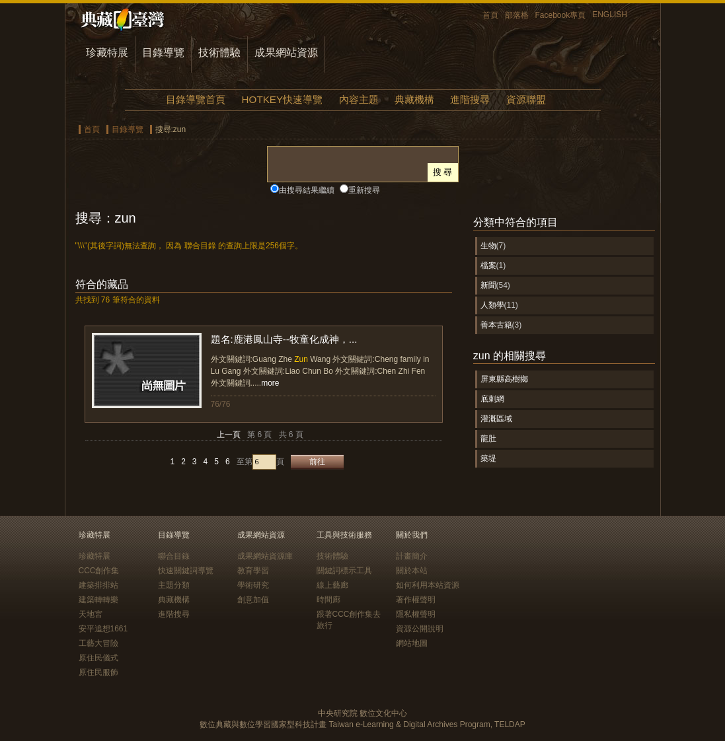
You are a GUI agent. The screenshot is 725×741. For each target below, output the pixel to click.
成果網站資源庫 (265, 556)
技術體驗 (219, 52)
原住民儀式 (98, 657)
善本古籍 (496, 325)
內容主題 (359, 99)
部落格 (517, 15)
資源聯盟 (526, 99)
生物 (488, 245)
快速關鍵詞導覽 (185, 570)
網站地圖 (412, 643)
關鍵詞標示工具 (344, 570)
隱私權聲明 (416, 614)
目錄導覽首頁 (195, 99)
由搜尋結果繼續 (306, 190)
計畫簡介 (412, 556)
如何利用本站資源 (427, 585)
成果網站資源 (286, 52)
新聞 (488, 285)
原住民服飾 (98, 672)
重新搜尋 (364, 190)
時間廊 (328, 599)
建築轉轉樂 (98, 599)
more (270, 383)
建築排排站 (98, 585)
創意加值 (253, 599)
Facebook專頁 (560, 15)
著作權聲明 (416, 599)
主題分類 (174, 585)
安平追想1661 (103, 628)
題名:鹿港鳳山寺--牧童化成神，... (284, 339)
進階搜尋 (470, 99)
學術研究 (253, 585)
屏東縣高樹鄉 (504, 379)
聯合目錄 (174, 556)
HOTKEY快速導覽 (282, 99)
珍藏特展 (107, 52)
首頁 (490, 15)
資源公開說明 (419, 628)
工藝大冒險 (98, 643)
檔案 (488, 265)
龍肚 (488, 438)
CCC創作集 (99, 570)
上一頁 (229, 434)
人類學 (492, 305)
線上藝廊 (332, 585)
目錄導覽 (163, 52)
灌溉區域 (496, 418)
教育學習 (253, 570)
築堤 (488, 458)
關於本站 (412, 570)
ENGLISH (609, 14)
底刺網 (492, 399)
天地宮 (90, 614)
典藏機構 (414, 99)
